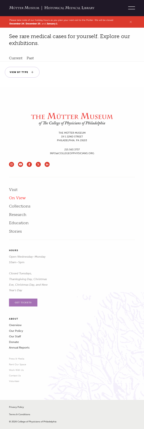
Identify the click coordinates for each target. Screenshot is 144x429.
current (15, 58)
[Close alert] (131, 22)
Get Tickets (23, 302)
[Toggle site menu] (130, 8)
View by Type (22, 72)
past (30, 58)
